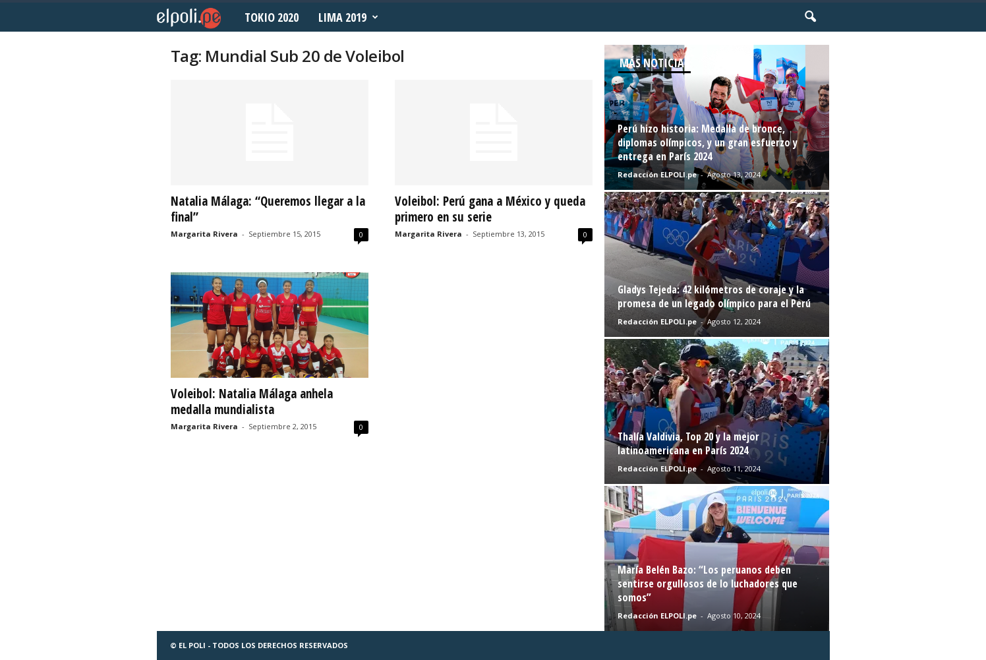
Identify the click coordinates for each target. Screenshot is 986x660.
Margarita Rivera (204, 234)
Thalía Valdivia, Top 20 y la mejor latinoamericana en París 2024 (688, 443)
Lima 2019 (348, 17)
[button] (810, 17)
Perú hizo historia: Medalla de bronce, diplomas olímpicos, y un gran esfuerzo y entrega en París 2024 (708, 142)
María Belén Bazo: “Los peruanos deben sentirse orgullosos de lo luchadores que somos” (708, 583)
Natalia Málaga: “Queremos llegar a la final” (268, 209)
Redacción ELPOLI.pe (657, 174)
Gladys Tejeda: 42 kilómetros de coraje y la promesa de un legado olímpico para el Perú (714, 296)
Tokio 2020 (272, 17)
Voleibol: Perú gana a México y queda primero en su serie (490, 209)
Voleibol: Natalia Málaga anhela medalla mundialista (252, 401)
